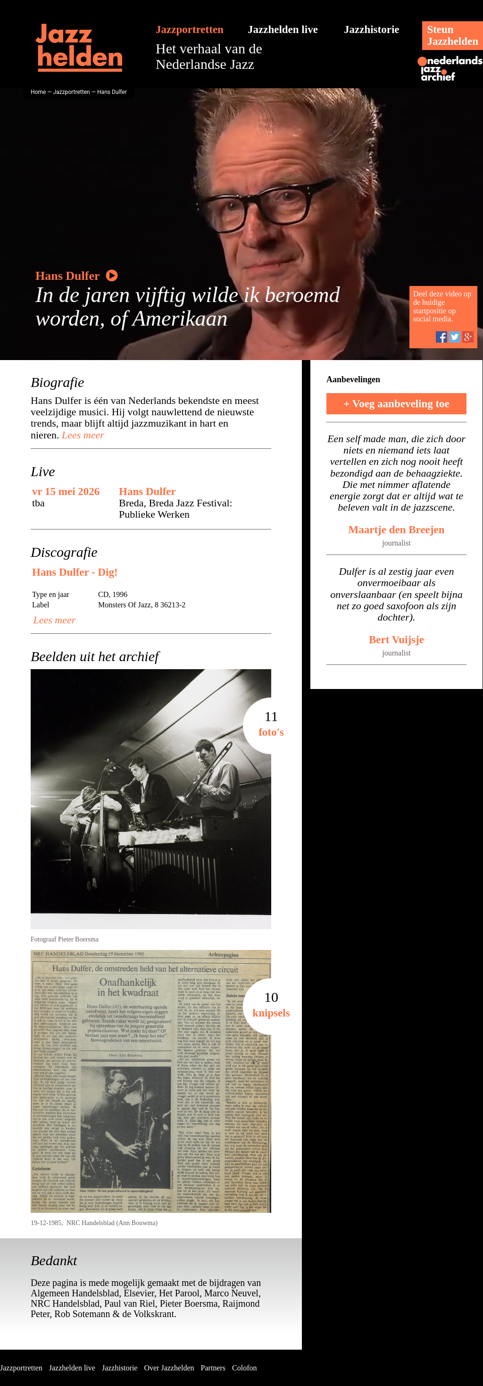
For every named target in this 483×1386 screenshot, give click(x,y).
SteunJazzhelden (452, 35)
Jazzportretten (190, 29)
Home (38, 92)
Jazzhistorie (372, 29)
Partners (213, 1368)
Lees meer (81, 435)
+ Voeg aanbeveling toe (396, 404)
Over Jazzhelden (169, 1368)
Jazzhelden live (283, 29)
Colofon (244, 1368)
